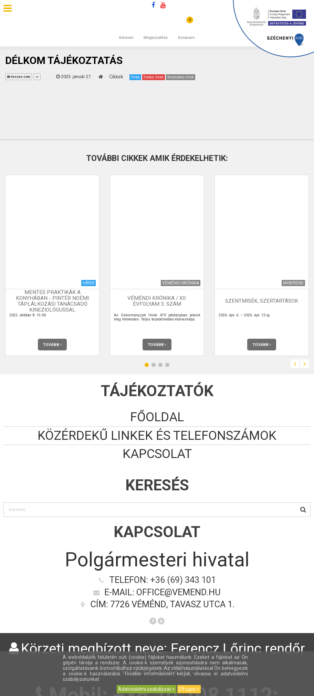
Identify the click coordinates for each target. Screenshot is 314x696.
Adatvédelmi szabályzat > (146, 689)
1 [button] (147, 365)
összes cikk (18, 76)
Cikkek (116, 76)
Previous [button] (295, 363)
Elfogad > (189, 689)
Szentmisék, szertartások (261, 301)
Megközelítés (156, 31)
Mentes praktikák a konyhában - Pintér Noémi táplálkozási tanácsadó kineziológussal (52, 301)
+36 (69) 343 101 (183, 580)
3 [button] (160, 365)
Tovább (52, 344)
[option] (52, 265)
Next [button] (304, 363)
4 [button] (167, 365)
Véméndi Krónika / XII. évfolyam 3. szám (157, 301)
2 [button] (153, 365)
